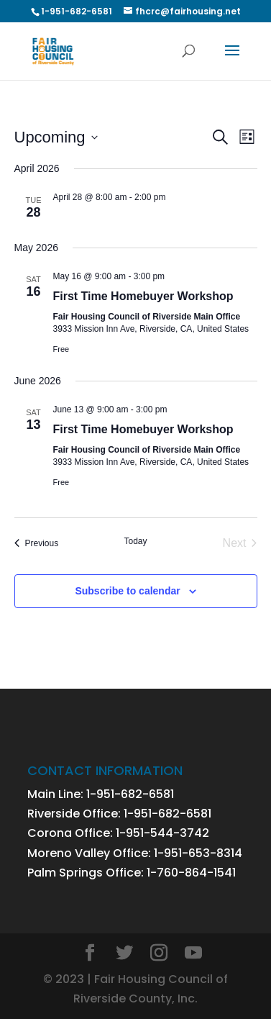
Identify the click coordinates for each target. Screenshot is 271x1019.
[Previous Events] (36, 543)
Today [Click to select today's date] (135, 541)
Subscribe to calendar (127, 591)
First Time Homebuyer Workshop (143, 296)
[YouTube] (193, 954)
